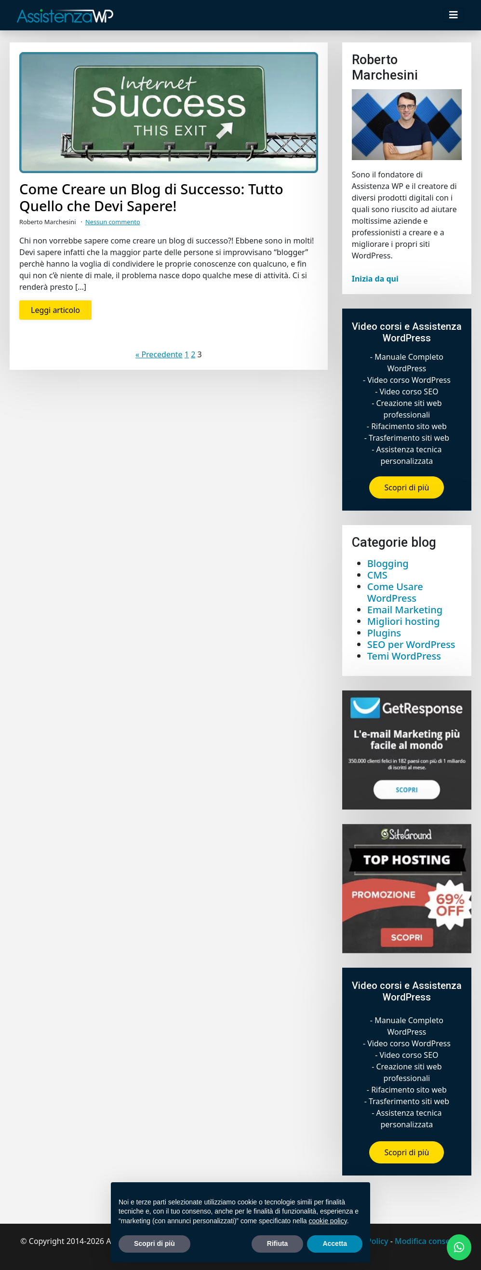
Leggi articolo (55, 310)
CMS (377, 574)
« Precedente (159, 354)
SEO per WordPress (411, 644)
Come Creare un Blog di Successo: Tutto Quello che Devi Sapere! (151, 198)
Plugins (384, 632)
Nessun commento (112, 221)
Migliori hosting (403, 621)
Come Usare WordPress (395, 592)
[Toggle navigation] (453, 15)
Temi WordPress (404, 655)
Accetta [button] (334, 1243)
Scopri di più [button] (154, 1243)
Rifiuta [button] (277, 1243)
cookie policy (328, 1221)
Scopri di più (406, 487)
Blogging (388, 563)
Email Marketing (404, 609)
